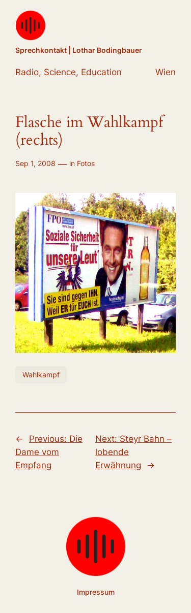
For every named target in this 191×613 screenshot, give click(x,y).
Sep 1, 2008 (35, 163)
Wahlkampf (41, 374)
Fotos (86, 163)
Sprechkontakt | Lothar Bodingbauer (78, 50)
